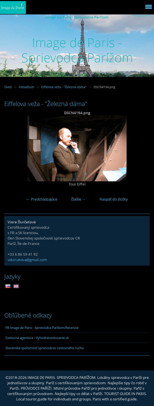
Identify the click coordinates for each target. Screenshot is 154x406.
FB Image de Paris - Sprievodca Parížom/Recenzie (42, 327)
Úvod (8, 87)
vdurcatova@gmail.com (27, 259)
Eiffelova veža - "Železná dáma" (63, 87)
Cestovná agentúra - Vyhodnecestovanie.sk (37, 338)
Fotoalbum (26, 87)
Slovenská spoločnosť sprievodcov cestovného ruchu (44, 348)
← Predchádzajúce (41, 199)
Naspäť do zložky (114, 199)
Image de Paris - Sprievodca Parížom (77, 17)
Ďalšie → (78, 199)
